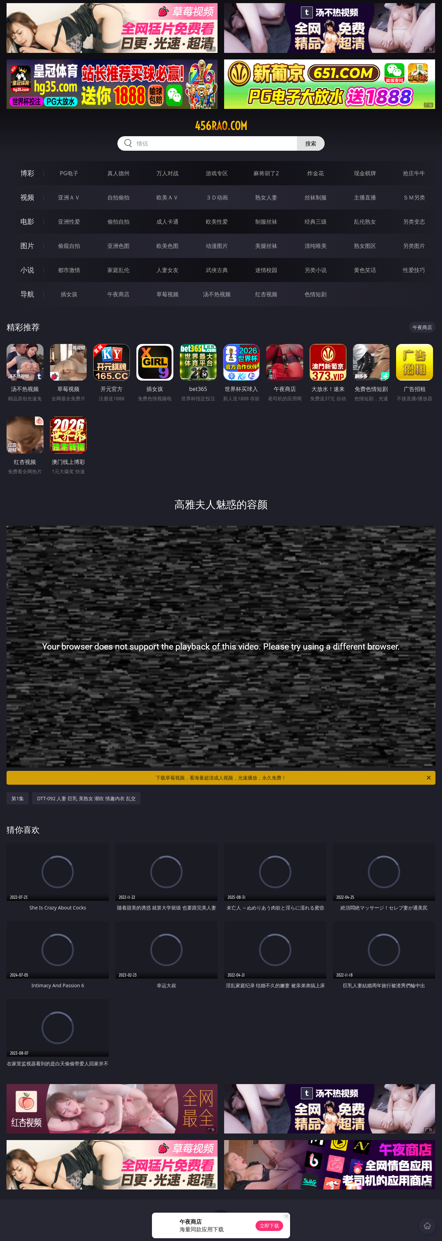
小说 (27, 269)
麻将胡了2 (266, 173)
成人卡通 (167, 221)
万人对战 (167, 173)
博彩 (27, 173)
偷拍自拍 (118, 221)
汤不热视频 (217, 294)
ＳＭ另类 (414, 197)
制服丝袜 (266, 221)
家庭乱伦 (118, 270)
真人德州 (118, 173)
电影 (27, 221)
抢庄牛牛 (414, 173)
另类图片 (414, 246)
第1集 (17, 798)
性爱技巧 (414, 270)
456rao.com (221, 126)
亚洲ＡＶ (69, 197)
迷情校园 (266, 270)
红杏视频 (266, 294)
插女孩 (69, 294)
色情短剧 (316, 294)
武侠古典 (217, 270)
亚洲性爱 (69, 221)
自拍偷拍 (118, 197)
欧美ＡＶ (167, 197)
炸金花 (315, 173)
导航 (27, 294)
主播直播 (365, 197)
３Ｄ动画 (217, 197)
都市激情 (69, 270)
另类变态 (414, 221)
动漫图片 (217, 246)
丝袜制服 (316, 197)
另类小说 (316, 270)
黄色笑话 (365, 270)
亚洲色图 (118, 246)
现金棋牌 (365, 173)
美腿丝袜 (266, 246)
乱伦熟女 (365, 221)
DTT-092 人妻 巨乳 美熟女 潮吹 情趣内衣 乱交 (86, 798)
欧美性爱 (217, 221)
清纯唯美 (316, 246)
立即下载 (269, 1225)
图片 (27, 245)
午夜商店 (118, 294)
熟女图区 (365, 246)
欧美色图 (167, 246)
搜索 (310, 143)
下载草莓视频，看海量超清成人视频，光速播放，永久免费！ (294, 778)
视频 (27, 197)
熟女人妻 (266, 197)
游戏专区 (217, 173)
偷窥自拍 (69, 246)
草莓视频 (167, 294)
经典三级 (316, 221)
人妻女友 (167, 270)
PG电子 (69, 173)
